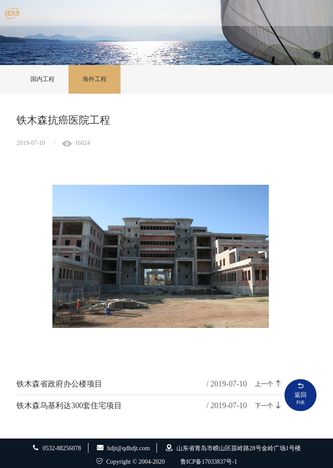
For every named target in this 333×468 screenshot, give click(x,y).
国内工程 (42, 79)
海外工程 (94, 79)
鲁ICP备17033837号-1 (208, 461)
